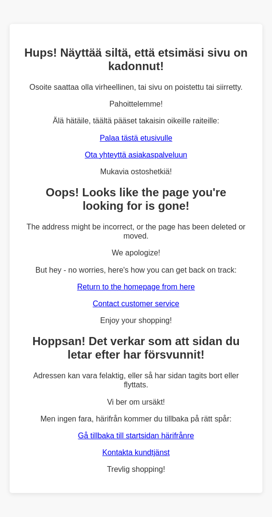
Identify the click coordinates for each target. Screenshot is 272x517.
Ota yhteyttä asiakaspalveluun (136, 155)
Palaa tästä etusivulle (136, 138)
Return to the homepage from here (136, 287)
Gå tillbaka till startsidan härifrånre (136, 436)
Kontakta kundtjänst (136, 452)
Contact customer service (136, 304)
